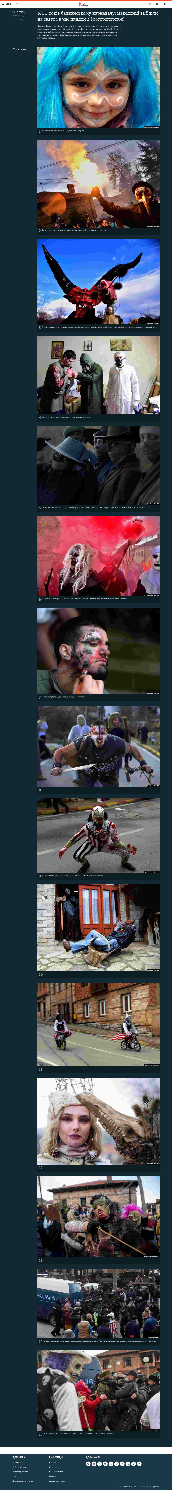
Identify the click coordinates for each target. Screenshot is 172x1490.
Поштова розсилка (20, 1472)
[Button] (19, 49)
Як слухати (17, 1463)
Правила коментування (22, 1481)
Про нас (52, 1463)
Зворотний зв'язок (57, 1481)
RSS (14, 1476)
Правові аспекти (56, 1472)
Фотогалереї (18, 12)
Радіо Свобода (18, 19)
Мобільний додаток (20, 1467)
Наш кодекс (54, 1467)
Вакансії (52, 1476)
